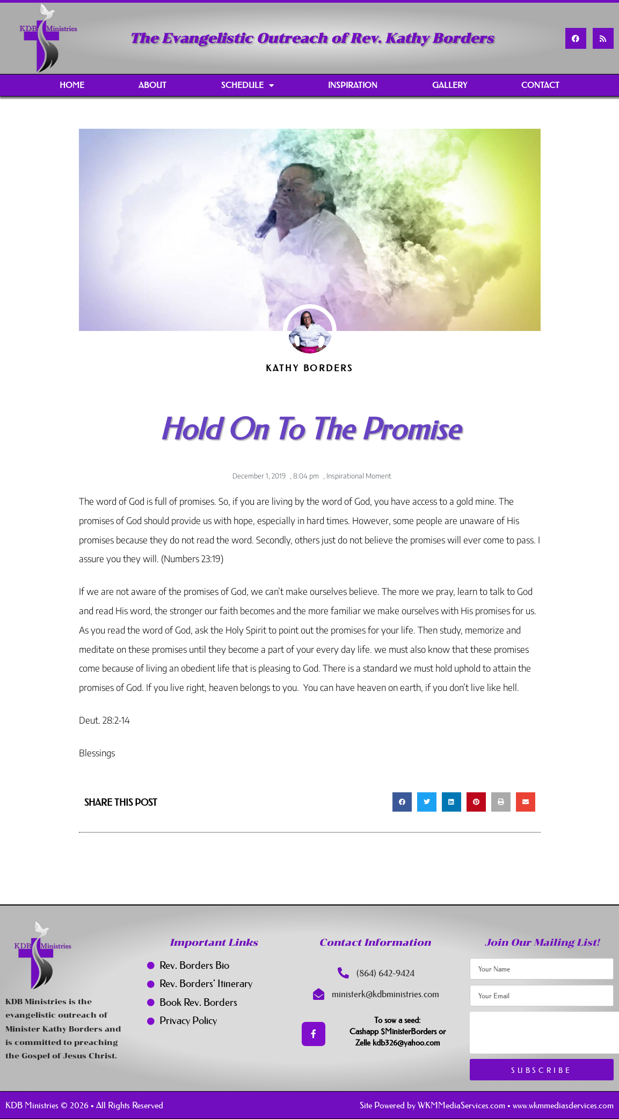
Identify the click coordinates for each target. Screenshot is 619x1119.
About (152, 85)
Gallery (449, 85)
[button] (402, 802)
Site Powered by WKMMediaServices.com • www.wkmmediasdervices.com (487, 1105)
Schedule (247, 85)
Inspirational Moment (358, 476)
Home (72, 85)
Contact (540, 85)
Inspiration (352, 85)
